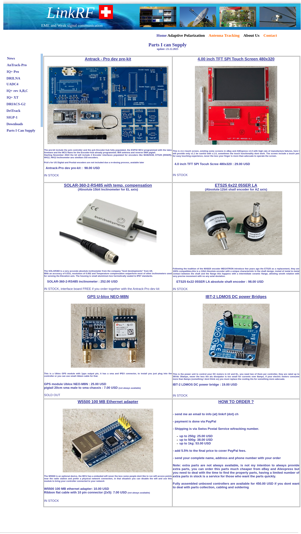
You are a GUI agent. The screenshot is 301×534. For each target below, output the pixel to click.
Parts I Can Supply (21, 130)
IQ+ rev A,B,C (17, 91)
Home (161, 35)
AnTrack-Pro (17, 65)
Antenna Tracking (224, 35)
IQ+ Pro (13, 72)
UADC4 (12, 84)
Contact (270, 35)
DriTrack (13, 111)
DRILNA (13, 78)
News (11, 58)
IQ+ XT (12, 97)
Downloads (14, 124)
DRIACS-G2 (15, 104)
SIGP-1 (12, 117)
